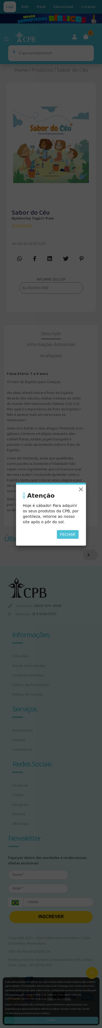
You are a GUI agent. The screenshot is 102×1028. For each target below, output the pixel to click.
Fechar (68, 534)
